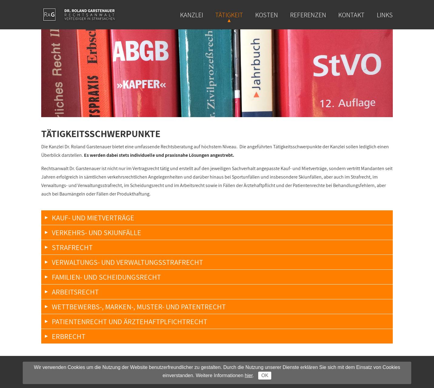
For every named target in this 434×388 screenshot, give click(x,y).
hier (249, 375)
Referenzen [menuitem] (308, 15)
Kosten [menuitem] (266, 15)
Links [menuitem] (385, 15)
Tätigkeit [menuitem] (229, 15)
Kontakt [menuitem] (351, 15)
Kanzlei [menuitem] (191, 15)
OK (264, 375)
